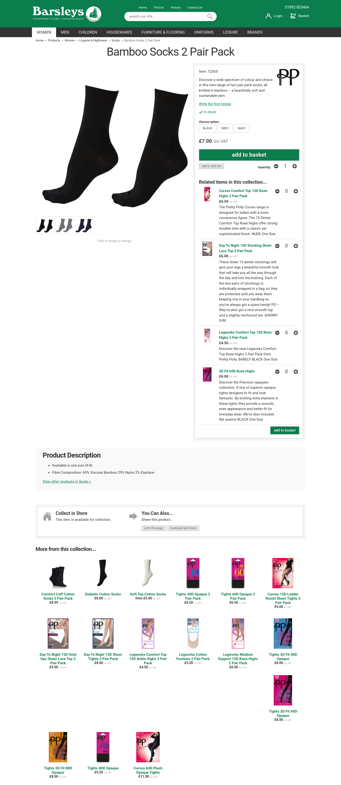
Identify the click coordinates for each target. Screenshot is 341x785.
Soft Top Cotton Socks (148, 594)
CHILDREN (88, 32)
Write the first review (215, 104)
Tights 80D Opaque (103, 768)
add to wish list (211, 166)
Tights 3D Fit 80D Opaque (58, 770)
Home (143, 7)
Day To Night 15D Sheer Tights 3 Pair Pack (103, 656)
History (176, 7)
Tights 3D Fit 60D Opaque (283, 713)
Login (274, 16)
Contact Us (195, 7)
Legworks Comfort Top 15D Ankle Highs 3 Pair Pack (148, 658)
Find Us (159, 7)
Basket (299, 16)
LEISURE (230, 32)
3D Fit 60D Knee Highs (237, 371)
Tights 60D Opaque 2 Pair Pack (238, 596)
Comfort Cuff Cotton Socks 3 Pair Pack (58, 596)
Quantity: (264, 167)
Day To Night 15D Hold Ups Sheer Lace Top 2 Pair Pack (58, 658)
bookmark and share (183, 528)
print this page (154, 528)
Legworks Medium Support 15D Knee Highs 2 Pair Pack (238, 658)
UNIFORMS (204, 32)
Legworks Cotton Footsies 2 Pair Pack (193, 656)
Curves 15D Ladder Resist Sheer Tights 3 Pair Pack (283, 598)
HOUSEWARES (119, 32)
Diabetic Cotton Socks (103, 594)
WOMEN (44, 32)
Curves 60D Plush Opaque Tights (148, 770)
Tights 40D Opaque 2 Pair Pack (193, 596)
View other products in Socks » (67, 481)
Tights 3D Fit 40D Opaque (283, 656)
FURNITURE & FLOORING (163, 32)
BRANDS (255, 32)
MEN (65, 32)
